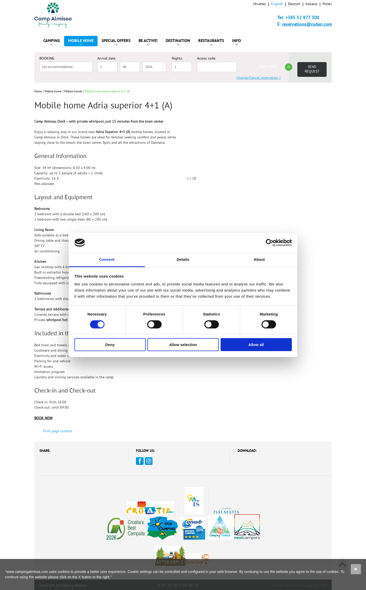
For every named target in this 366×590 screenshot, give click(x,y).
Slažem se (356, 569)
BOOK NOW (268, 67)
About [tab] (259, 259)
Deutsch (294, 4)
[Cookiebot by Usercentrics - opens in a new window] (269, 243)
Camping (51, 41)
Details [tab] (183, 259)
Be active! (148, 41)
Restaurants (211, 41)
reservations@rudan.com (307, 24)
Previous (309, 180)
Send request (312, 69)
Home (38, 92)
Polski (327, 4)
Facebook (140, 461)
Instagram (148, 461)
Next (327, 180)
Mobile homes (73, 92)
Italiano (311, 4)
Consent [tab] (107, 259)
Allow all (256, 344)
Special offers (116, 41)
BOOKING (46, 59)
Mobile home (81, 41)
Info (236, 41)
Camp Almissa (57, 15)
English (277, 4)
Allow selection (183, 344)
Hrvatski (259, 4)
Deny (110, 344)
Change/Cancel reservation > (258, 78)
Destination (178, 41)
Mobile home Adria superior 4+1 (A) (107, 92)
